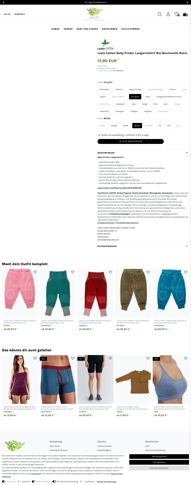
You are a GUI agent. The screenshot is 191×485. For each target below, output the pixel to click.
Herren (68, 29)
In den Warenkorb (130, 141)
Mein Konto (55, 446)
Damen (55, 29)
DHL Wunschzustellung (67, 481)
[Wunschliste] (176, 14)
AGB (147, 446)
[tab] (143, 196)
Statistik (26, 481)
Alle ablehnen (159, 462)
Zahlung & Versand (58, 450)
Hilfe (7, 14)
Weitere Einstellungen (107, 481)
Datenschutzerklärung (155, 450)
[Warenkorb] (185, 14)
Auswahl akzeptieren (159, 468)
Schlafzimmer (130, 29)
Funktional (89, 481)
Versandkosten (117, 71)
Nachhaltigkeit (104, 450)
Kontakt (20, 14)
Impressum (36, 473)
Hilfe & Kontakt (104, 446)
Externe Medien (43, 481)
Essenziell (11, 481)
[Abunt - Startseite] (94, 14)
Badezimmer (109, 29)
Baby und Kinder (87, 29)
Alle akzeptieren (159, 456)
